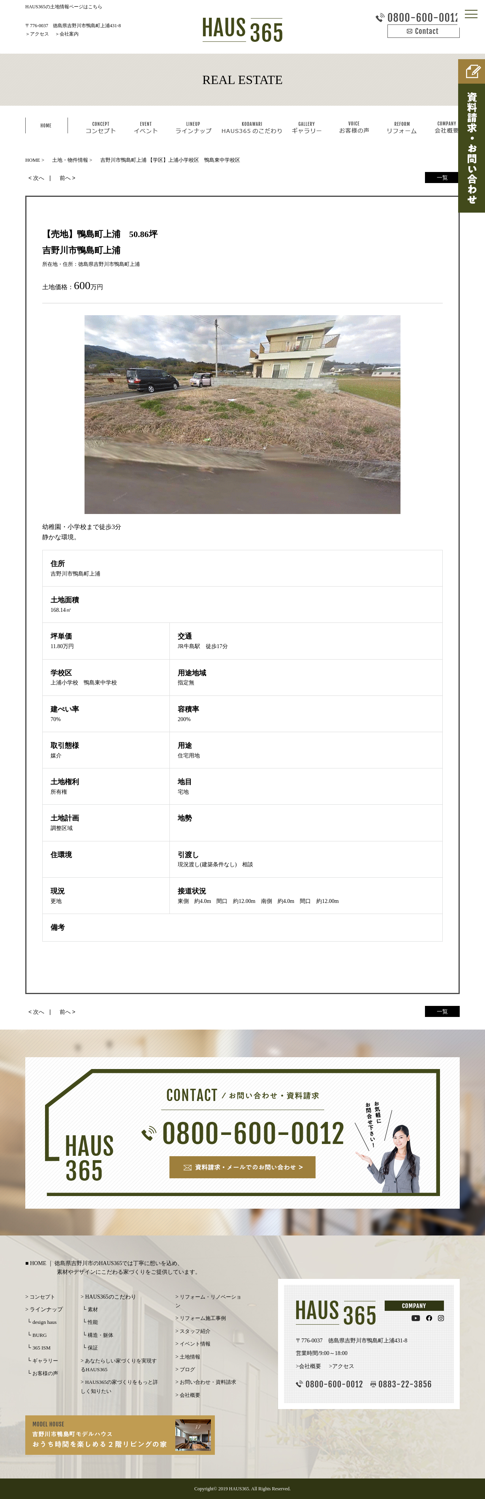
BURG (39, 1335)
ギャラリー (45, 1361)
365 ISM (41, 1348)
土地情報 (190, 1357)
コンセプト (42, 1297)
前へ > (67, 178)
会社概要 (190, 1395)
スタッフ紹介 (195, 1331)
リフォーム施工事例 (203, 1318)
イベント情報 (195, 1344)
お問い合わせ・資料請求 (208, 1382)
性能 (93, 1322)
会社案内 (69, 34)
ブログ (187, 1369)
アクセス (39, 34)
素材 (93, 1309)
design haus (44, 1322)
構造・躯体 (100, 1335)
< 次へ (36, 178)
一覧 (442, 177)
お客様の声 (45, 1373)
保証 (93, 1348)
